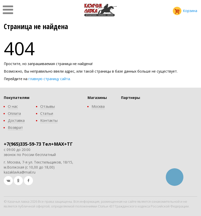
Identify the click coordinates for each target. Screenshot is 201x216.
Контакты (49, 120)
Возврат (15, 127)
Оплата (14, 113)
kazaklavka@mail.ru (19, 172)
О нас (13, 106)
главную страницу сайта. (49, 78)
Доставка (16, 120)
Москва (98, 106)
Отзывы (47, 106)
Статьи (46, 113)
